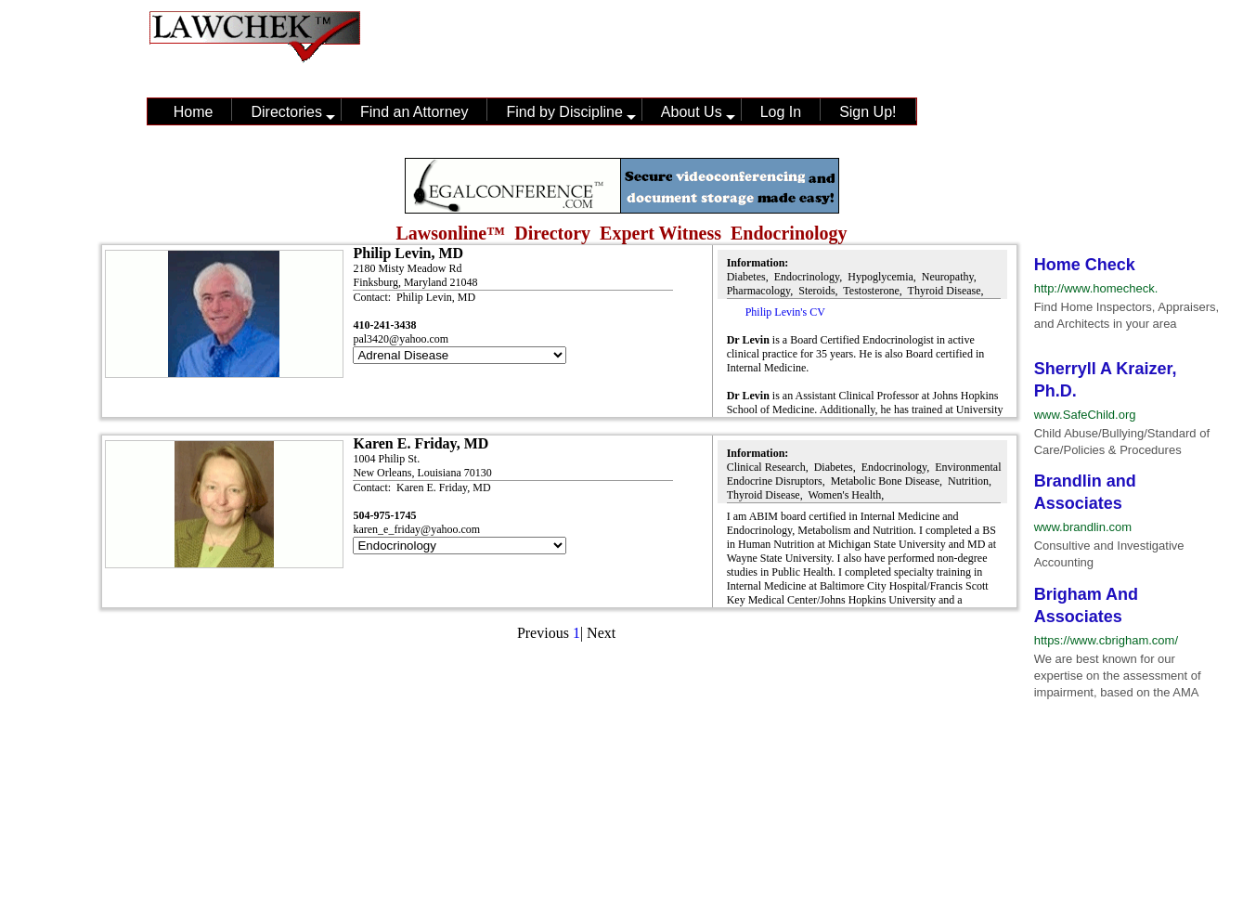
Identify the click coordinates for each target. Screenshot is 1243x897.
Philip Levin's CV (785, 312)
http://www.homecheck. (1096, 288)
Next (601, 633)
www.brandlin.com (1083, 527)
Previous (543, 633)
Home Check (1084, 264)
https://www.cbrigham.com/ (1106, 640)
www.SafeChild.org (1085, 415)
